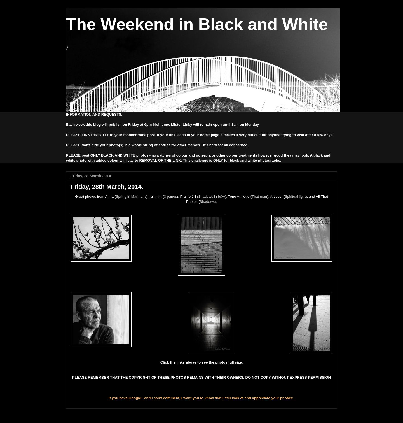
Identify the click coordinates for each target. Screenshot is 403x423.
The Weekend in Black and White (197, 24)
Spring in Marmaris (131, 196)
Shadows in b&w (211, 196)
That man (259, 196)
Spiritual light (295, 196)
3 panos (170, 196)
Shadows (207, 201)
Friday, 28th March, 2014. (107, 186)
